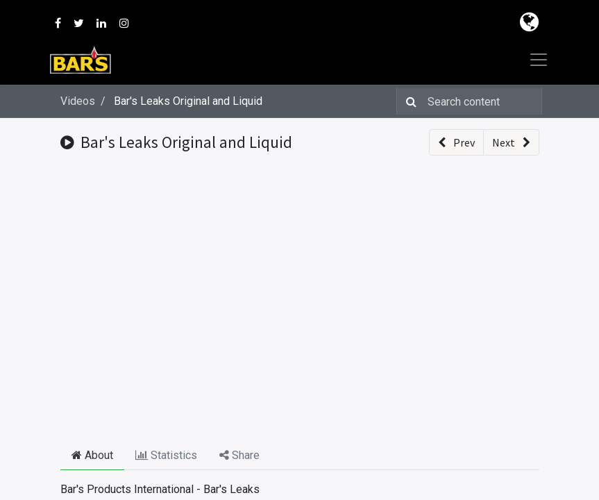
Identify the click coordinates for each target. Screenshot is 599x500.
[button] (456, 142)
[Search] (408, 101)
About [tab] (92, 455)
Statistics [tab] (166, 455)
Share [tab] (239, 455)
